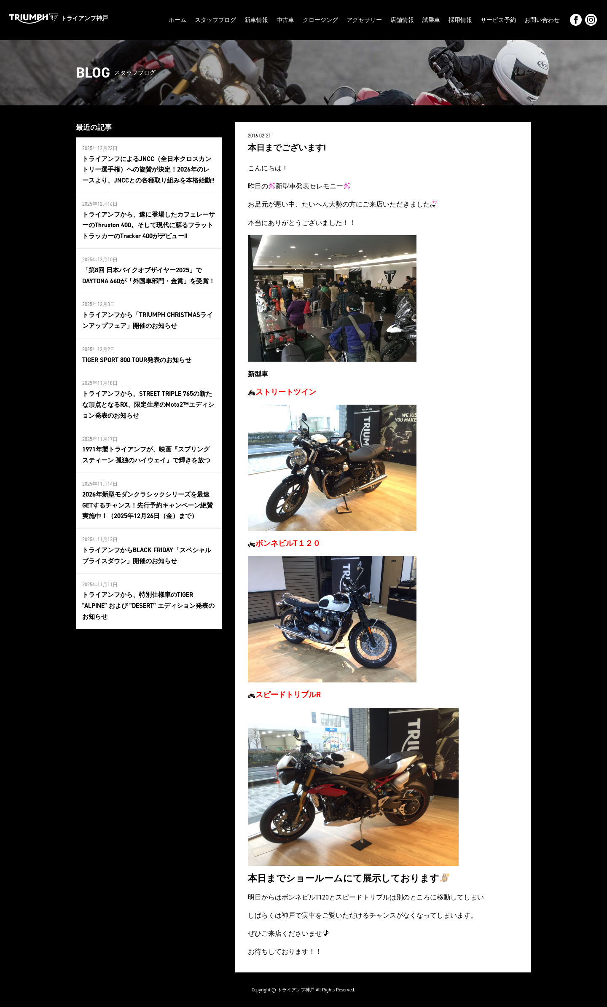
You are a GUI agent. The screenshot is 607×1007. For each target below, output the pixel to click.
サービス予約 (498, 20)
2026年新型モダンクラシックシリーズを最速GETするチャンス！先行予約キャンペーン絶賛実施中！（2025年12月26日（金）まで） (147, 490)
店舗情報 (402, 20)
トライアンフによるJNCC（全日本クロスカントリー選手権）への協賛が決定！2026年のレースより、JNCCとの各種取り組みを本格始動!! (148, 167)
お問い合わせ (542, 20)
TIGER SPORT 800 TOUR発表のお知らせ (134, 350)
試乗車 (431, 20)
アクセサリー (364, 20)
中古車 (285, 20)
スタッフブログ (215, 20)
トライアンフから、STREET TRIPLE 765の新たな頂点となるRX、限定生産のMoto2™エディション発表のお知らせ (146, 393)
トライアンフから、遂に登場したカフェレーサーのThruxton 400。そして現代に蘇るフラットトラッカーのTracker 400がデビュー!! (147, 221)
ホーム (177, 20)
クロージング (320, 20)
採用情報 (460, 20)
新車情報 (256, 20)
